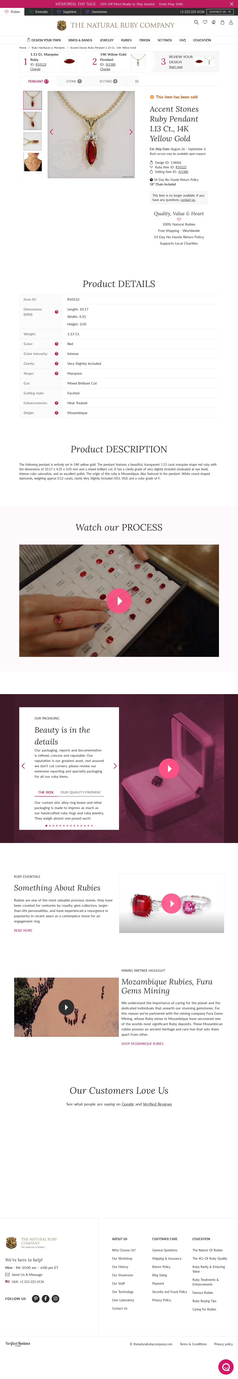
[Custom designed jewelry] (181, 59)
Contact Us (119, 1308)
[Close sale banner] (232, 4)
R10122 (41, 64)
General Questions (164, 1250)
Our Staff (118, 1283)
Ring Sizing (159, 1275)
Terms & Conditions (193, 1344)
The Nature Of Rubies (207, 1250)
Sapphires (69, 12)
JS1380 (110, 64)
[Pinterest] (35, 1298)
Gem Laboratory (123, 1300)
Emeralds (41, 12)
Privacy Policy (161, 1300)
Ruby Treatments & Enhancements (205, 1282)
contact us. (188, 200)
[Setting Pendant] (138, 61)
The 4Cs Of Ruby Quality (209, 1258)
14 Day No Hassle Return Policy (176, 180)
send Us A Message (27, 1274)
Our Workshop (122, 1258)
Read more (23, 930)
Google (128, 1104)
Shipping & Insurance (166, 1258)
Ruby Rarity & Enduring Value (208, 1269)
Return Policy (161, 1267)
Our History (120, 1267)
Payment (158, 1283)
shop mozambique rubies (142, 1044)
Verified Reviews (157, 1104)
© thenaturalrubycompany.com (151, 1344)
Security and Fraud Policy (169, 1292)
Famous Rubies (202, 1292)
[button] (131, 132)
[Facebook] (45, 1298)
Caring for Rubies (204, 1309)
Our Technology (122, 1292)
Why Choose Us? (124, 1250)
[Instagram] (56, 1298)
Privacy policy (223, 1344)
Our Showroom (122, 1275)
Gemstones (99, 12)
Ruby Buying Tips (204, 1301)
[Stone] (69, 61)
